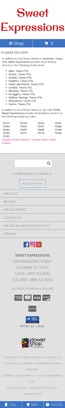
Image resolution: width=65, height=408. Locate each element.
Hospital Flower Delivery (15, 139)
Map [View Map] (32, 404)
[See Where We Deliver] (32, 183)
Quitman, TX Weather (16, 375)
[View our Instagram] (32, 246)
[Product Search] (33, 163)
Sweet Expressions (32, 19)
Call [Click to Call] (11, 404)
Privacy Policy (17, 387)
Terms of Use (33, 393)
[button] (32, 319)
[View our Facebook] (26, 246)
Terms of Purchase (43, 387)
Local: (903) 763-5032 (32, 273)
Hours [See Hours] (54, 404)
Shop (16, 43)
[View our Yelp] (39, 246)
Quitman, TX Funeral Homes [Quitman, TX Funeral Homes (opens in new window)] (23, 357)
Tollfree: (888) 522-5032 (32, 279)
